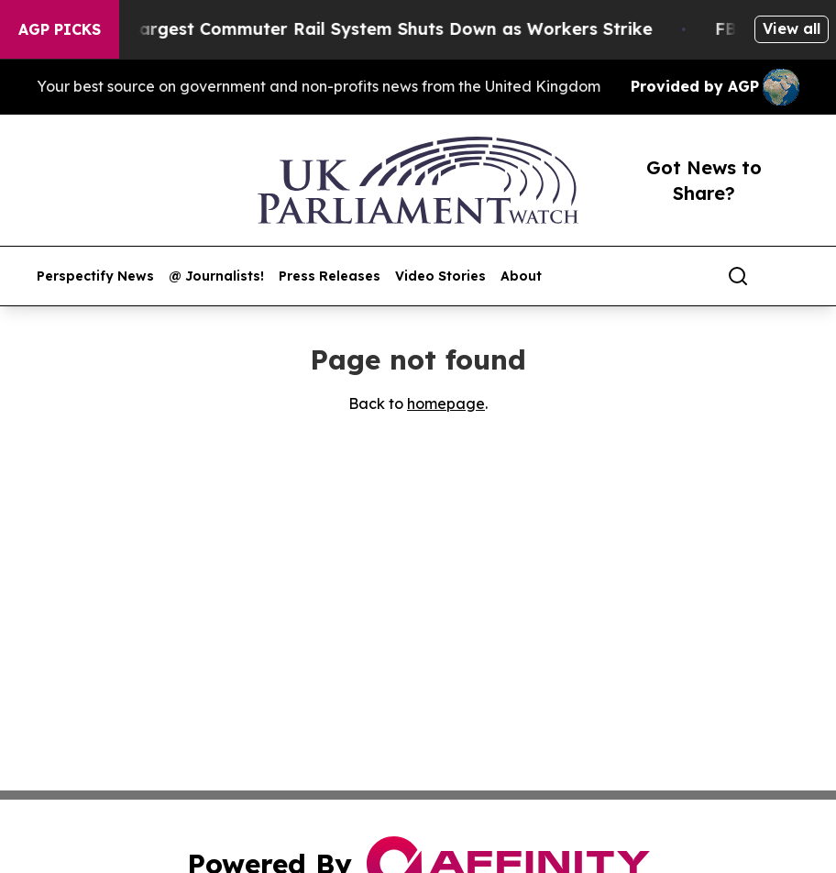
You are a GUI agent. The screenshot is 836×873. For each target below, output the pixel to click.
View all (791, 28)
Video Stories (440, 276)
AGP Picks (59, 29)
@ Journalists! (216, 276)
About (521, 276)
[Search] (738, 276)
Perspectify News (95, 276)
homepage (446, 403)
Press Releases (329, 276)
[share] (786, 276)
